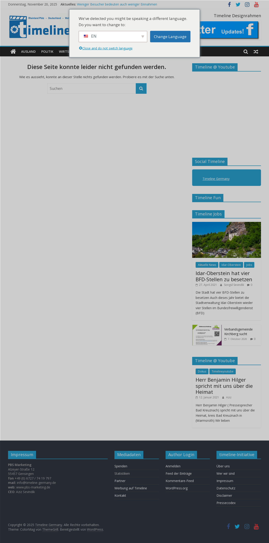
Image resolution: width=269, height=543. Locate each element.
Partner (119, 481)
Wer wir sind (225, 473)
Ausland (28, 51)
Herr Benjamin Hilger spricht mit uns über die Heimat (224, 385)
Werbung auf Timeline (130, 488)
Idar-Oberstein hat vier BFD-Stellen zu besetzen (224, 276)
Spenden (120, 466)
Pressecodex (226, 503)
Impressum (224, 481)
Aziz (228, 397)
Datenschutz (225, 488)
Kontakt (120, 495)
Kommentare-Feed (180, 481)
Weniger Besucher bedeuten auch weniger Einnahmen (117, 4)
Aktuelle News (207, 265)
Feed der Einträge (179, 473)
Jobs (249, 265)
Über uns (223, 466)
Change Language (170, 36)
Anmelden (173, 466)
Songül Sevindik (234, 285)
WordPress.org (177, 488)
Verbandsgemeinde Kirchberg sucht (238, 331)
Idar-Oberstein (231, 265)
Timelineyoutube (222, 371)
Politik (47, 51)
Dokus (202, 371)
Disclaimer (224, 495)
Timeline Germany (216, 178)
